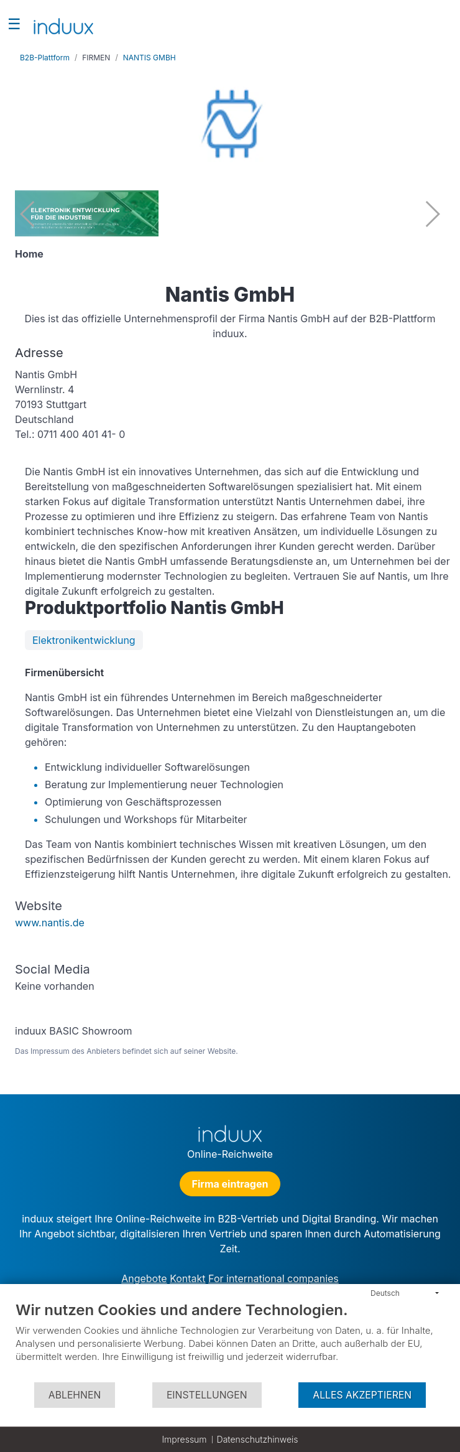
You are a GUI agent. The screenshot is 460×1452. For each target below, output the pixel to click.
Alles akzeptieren (362, 1395)
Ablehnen (74, 1395)
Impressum (184, 1439)
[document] (230, 1341)
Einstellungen (207, 1395)
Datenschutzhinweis (257, 1439)
